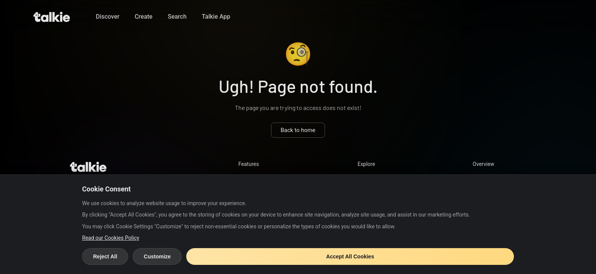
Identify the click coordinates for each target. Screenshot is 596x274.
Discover (107, 16)
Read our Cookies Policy (110, 238)
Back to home (298, 130)
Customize (157, 256)
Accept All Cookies (350, 256)
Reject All (105, 256)
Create (143, 16)
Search (177, 16)
